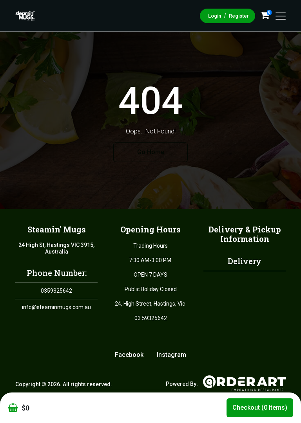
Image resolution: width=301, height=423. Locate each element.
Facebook (129, 354)
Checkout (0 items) (259, 407)
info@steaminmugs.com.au (56, 307)
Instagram (171, 354)
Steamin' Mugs (56, 229)
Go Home (150, 152)
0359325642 (56, 291)
